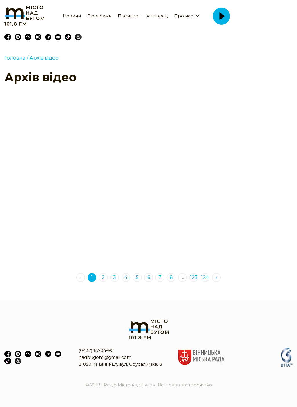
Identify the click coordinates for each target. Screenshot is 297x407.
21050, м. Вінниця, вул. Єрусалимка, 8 (120, 364)
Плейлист (129, 16)
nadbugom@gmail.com (105, 357)
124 (205, 277)
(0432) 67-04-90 (96, 350)
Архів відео (43, 58)
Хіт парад (157, 16)
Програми (99, 16)
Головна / (16, 58)
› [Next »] (216, 277)
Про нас (183, 16)
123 (194, 277)
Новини (72, 16)
